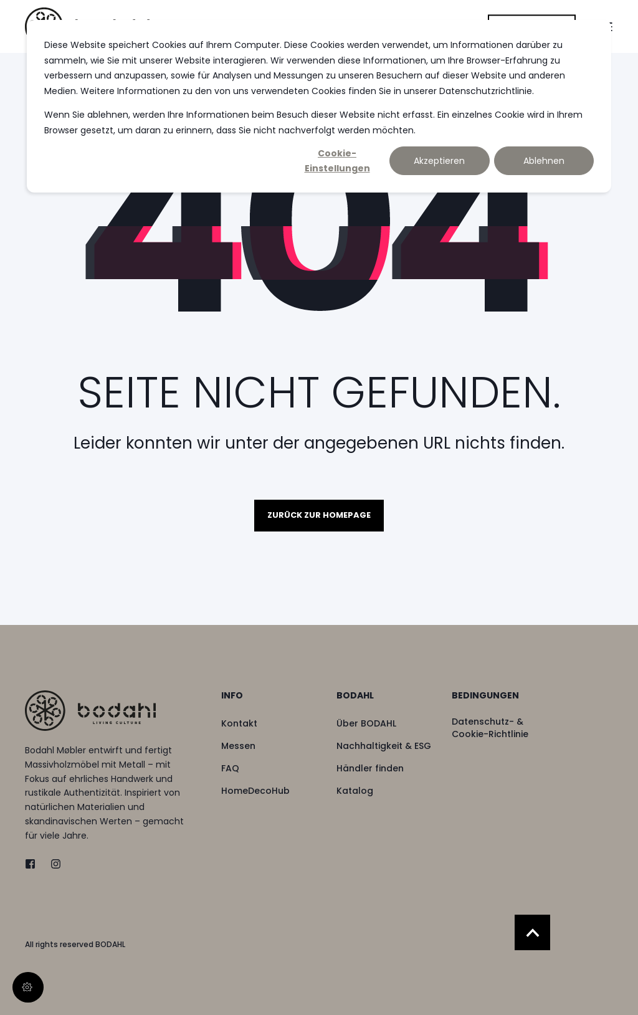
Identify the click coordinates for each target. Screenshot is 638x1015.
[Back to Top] (532, 932)
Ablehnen (543, 161)
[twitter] (34, 864)
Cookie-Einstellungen (337, 161)
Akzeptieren (439, 161)
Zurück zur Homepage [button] (319, 515)
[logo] (90, 710)
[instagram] (52, 864)
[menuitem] (270, 701)
